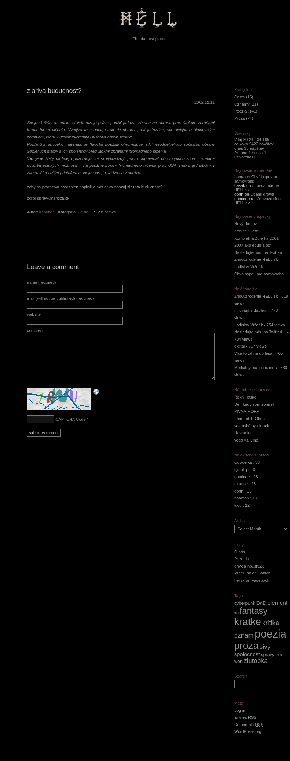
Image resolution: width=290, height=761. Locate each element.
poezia (270, 634)
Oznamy (242, 104)
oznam (244, 635)
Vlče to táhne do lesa (253, 353)
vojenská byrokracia (252, 426)
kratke (247, 621)
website (34, 314)
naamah (241, 498)
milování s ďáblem (250, 310)
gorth (239, 491)
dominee (47, 212)
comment (35, 330)
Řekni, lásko (245, 397)
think (279, 654)
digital (239, 346)
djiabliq (240, 469)
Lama (239, 176)
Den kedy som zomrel (254, 404)
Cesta (83, 212)
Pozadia (241, 559)
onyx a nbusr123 (249, 566)
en (236, 612)
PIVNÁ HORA (246, 411)
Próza (239, 118)
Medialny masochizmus (255, 367)
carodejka (243, 462)
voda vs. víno (246, 440)
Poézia (240, 111)
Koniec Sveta (246, 231)
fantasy (253, 611)
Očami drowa (262, 194)
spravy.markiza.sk (53, 198)
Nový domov (245, 223)
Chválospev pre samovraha (259, 274)
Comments (248, 724)
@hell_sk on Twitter (252, 573)
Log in (239, 710)
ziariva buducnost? (54, 90)
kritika (270, 623)
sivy (265, 646)
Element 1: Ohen (249, 418)
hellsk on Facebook (251, 580)
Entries (245, 717)
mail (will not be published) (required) (60, 298)
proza (246, 645)
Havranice (243, 433)
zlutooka (256, 660)
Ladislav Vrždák (248, 266)
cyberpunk (244, 603)
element (277, 603)
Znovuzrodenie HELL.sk (256, 259)
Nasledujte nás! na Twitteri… (260, 252)
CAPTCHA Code (70, 419)
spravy (267, 654)
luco (238, 505)
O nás (239, 552)
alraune (241, 484)
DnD (261, 603)
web (238, 661)
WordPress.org (247, 731)
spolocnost (247, 654)
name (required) (41, 282)
